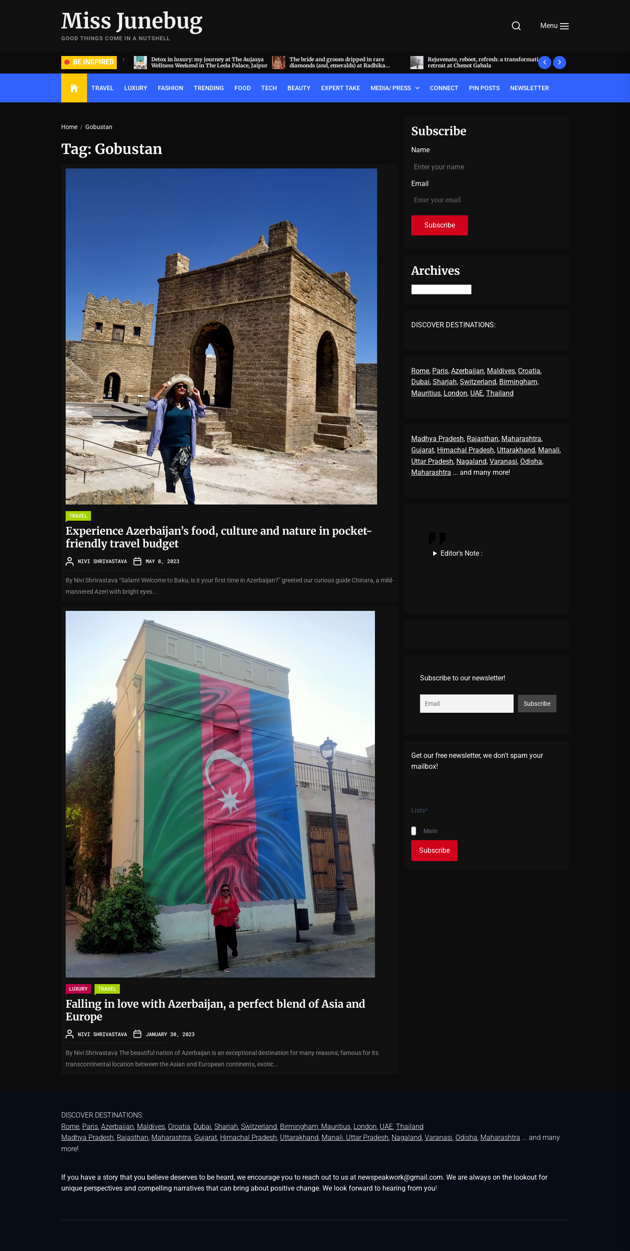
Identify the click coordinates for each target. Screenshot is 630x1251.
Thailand (500, 393)
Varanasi (503, 461)
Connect (444, 87)
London (455, 393)
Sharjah (445, 382)
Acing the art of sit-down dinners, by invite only (196, 62)
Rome (420, 371)
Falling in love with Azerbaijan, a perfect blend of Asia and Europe (215, 1010)
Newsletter (529, 87)
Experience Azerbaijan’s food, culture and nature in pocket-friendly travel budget (219, 537)
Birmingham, (519, 382)
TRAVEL (102, 87)
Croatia (529, 371)
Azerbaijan (467, 371)
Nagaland (471, 461)
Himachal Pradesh (465, 450)
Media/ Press (391, 87)
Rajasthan (482, 439)
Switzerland (478, 382)
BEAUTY (299, 87)
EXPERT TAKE (340, 87)
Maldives (501, 371)
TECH (269, 87)
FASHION (170, 87)
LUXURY (135, 87)
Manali (549, 450)
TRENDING (209, 87)
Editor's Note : (462, 553)
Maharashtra (521, 439)
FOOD (242, 87)
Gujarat (422, 450)
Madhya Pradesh (437, 439)
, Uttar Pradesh (365, 1137)
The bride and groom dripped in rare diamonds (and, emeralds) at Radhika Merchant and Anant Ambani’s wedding (468, 65)
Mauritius (426, 393)
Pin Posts (484, 87)
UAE (476, 393)
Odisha (531, 461)
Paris (440, 371)
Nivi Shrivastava (102, 560)
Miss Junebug (132, 21)
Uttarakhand (516, 450)
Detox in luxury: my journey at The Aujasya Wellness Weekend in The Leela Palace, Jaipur (337, 62)
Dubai (420, 382)
